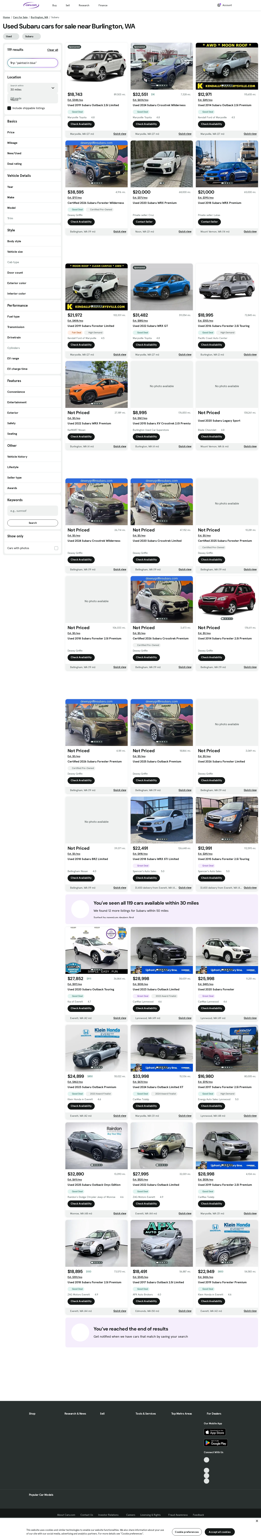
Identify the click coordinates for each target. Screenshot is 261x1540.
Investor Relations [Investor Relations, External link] (109, 1514)
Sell (68, 5)
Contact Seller (144, 221)
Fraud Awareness (178, 1514)
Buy (54, 5)
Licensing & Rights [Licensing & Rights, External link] (151, 1514)
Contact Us (86, 1514)
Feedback (198, 1514)
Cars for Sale (20, 17)
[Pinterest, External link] (206, 1481)
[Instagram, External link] (206, 1475)
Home (6, 17)
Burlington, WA (39, 17)
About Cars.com (66, 1514)
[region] (130, 1528)
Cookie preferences (187, 1532)
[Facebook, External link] (206, 1465)
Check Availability (81, 124)
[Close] (257, 1521)
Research (84, 5)
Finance (103, 5)
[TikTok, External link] (206, 1460)
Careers (130, 1514)
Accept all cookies (220, 1532)
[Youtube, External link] (206, 1470)
